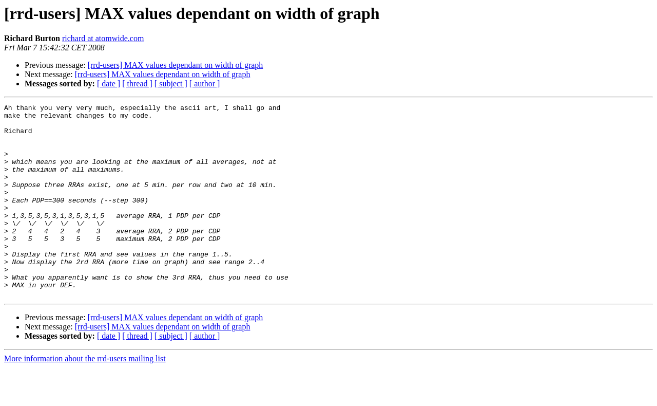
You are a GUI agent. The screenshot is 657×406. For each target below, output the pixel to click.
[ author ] (204, 83)
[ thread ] (137, 83)
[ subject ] (170, 83)
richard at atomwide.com (103, 38)
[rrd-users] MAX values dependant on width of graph (175, 65)
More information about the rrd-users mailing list (85, 397)
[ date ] (108, 83)
